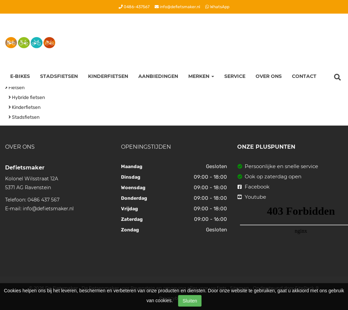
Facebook (253, 186)
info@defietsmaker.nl (177, 6)
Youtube (252, 197)
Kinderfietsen (108, 76)
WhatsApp (217, 6)
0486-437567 (134, 6)
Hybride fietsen (26, 97)
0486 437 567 (43, 200)
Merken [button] (201, 76)
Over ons (269, 76)
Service (234, 76)
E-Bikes (20, 76)
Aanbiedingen (158, 76)
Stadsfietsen (59, 76)
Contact (304, 76)
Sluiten (189, 301)
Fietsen (14, 88)
